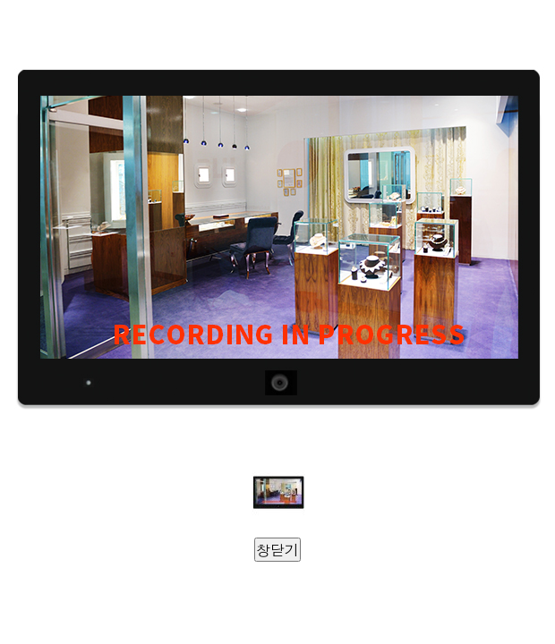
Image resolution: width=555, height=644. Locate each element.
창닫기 (277, 549)
